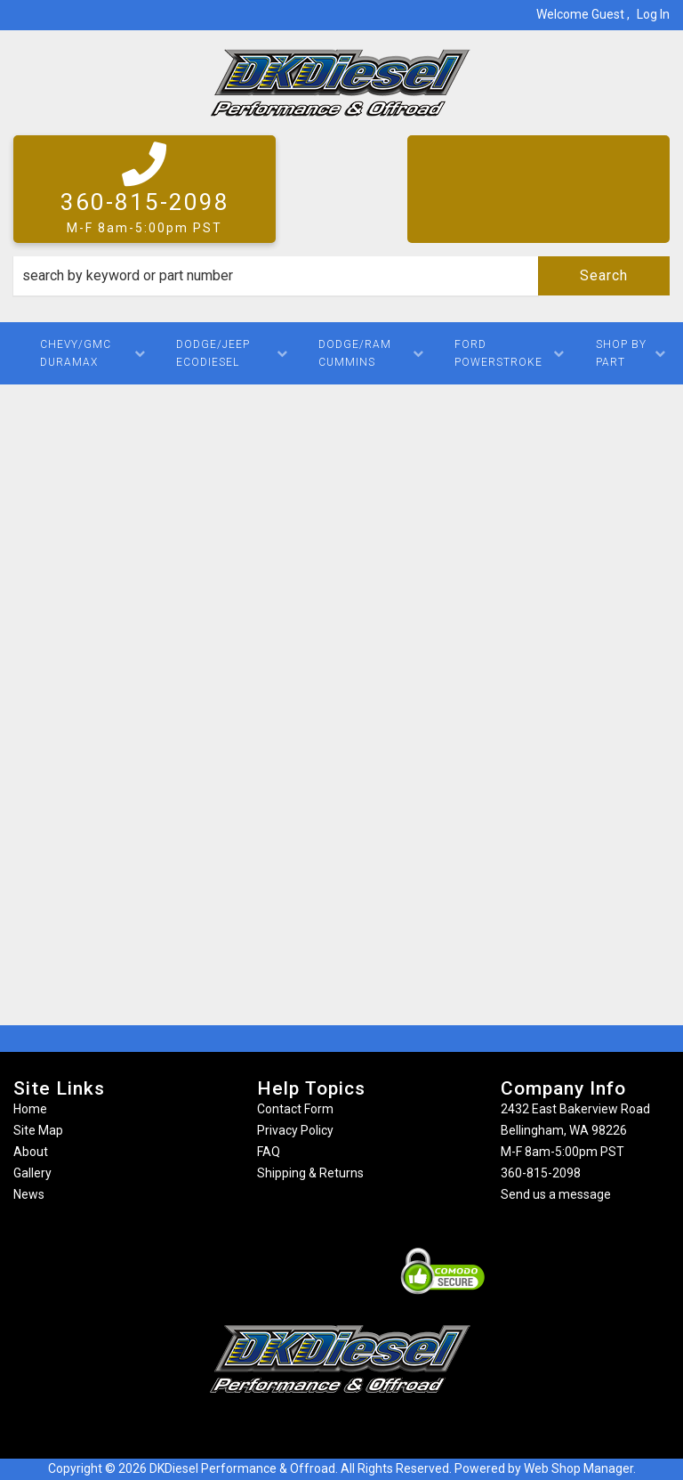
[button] (341, 275)
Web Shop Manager (578, 1468)
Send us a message (556, 1194)
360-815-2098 (541, 1173)
